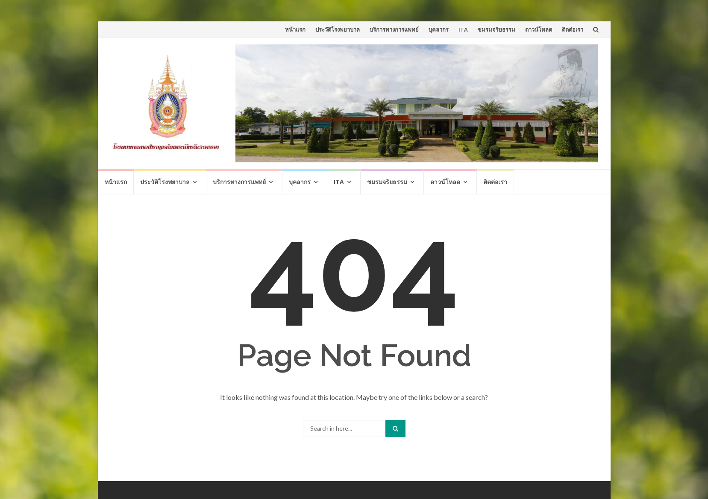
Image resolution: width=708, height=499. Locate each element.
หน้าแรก (295, 29)
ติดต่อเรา (572, 29)
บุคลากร (439, 29)
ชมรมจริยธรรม (496, 29)
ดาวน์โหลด (538, 29)
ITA (463, 29)
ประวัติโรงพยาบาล (337, 29)
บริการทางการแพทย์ (394, 29)
